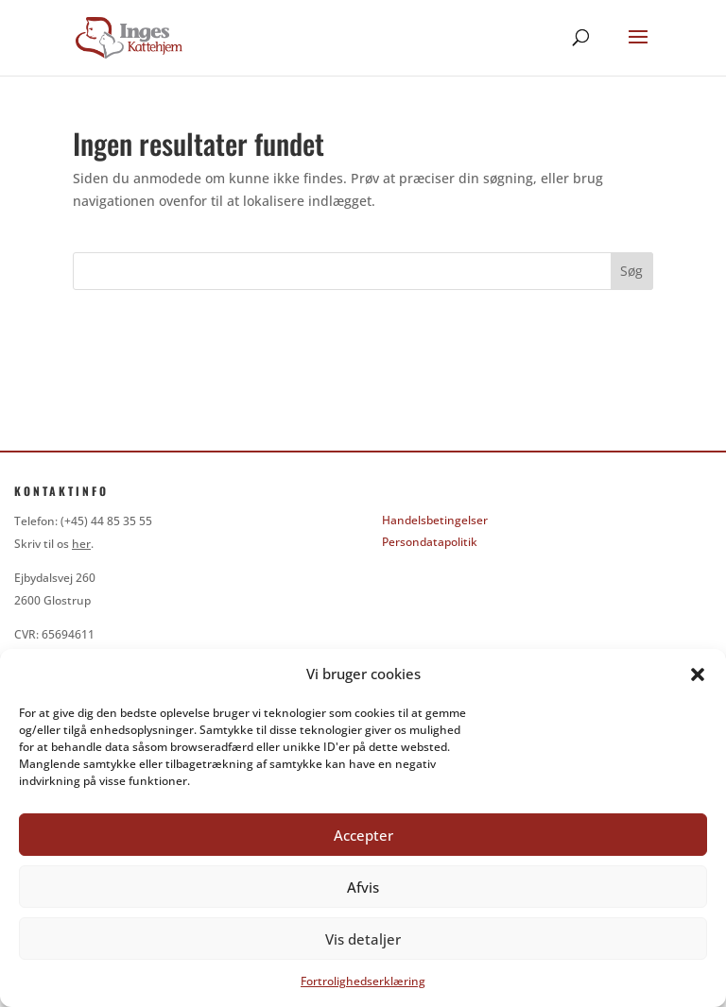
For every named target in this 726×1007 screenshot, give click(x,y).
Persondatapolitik (429, 542)
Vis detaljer (363, 939)
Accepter (363, 835)
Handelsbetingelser (435, 520)
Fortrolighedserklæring (363, 981)
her (81, 544)
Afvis (363, 887)
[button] (697, 674)
